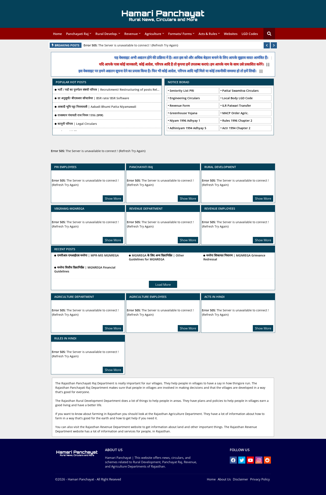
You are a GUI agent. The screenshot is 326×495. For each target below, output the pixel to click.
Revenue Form (180, 106)
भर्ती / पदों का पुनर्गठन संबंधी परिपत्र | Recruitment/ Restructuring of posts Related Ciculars (108, 90)
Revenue (131, 34)
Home (57, 34)
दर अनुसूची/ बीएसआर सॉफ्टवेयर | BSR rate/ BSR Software (93, 98)
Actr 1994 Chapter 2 (236, 128)
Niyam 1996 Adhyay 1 (185, 121)
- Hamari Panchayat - (80, 479)
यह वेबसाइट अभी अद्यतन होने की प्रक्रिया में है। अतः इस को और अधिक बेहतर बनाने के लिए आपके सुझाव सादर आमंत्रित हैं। (196, 57)
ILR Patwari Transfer (236, 106)
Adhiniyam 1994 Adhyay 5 (188, 128)
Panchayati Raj (77, 34)
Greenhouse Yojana (183, 113)
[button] (267, 45)
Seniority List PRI (182, 91)
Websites (230, 34)
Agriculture (153, 34)
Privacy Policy (260, 479)
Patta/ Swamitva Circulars (240, 91)
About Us (224, 479)
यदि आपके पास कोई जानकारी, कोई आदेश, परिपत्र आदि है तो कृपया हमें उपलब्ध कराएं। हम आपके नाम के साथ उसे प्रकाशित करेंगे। (186, 64)
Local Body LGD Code (237, 98)
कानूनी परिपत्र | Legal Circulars (77, 124)
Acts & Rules (208, 34)
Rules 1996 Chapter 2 (237, 121)
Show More (113, 198)
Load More (163, 284)
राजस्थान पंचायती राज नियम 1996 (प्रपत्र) (80, 115)
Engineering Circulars (185, 98)
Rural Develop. (106, 34)
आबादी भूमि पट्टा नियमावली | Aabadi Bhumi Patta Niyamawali (97, 107)
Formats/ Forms (180, 34)
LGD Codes (250, 34)
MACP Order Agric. (235, 113)
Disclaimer (240, 479)
